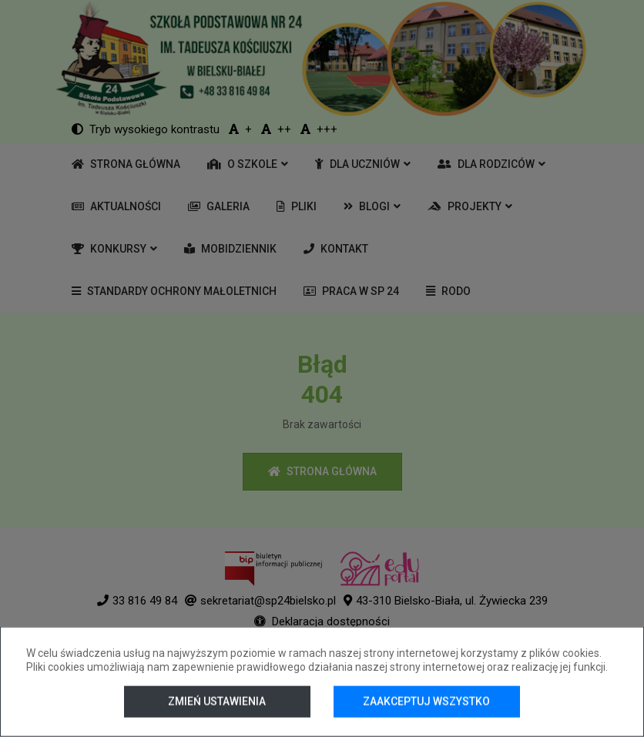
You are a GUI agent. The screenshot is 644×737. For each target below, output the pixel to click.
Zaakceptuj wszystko (426, 701)
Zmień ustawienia (217, 701)
